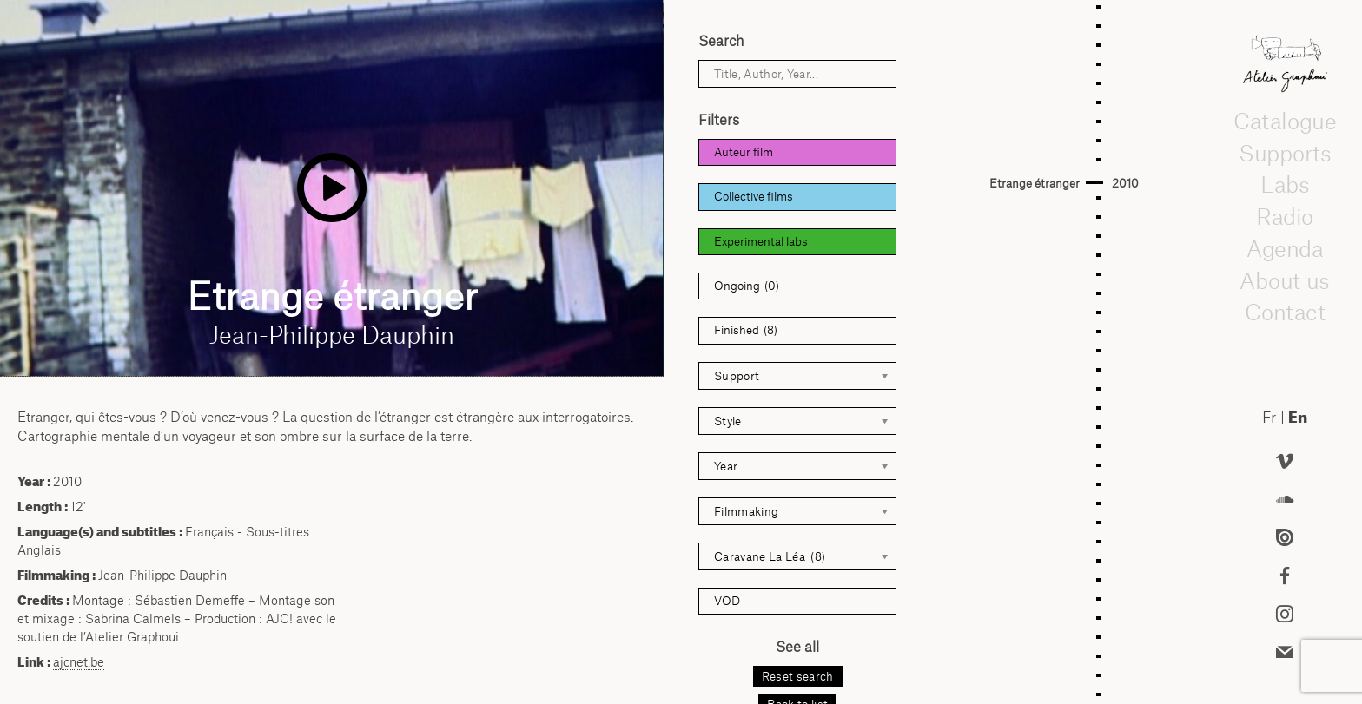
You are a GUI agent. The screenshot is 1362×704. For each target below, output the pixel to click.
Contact (1284, 312)
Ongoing (746, 286)
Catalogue (1284, 121)
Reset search (798, 676)
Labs (1284, 185)
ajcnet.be (78, 662)
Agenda (1284, 248)
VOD (727, 601)
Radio (1284, 216)
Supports (1285, 153)
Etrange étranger (1034, 183)
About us (1285, 280)
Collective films (753, 196)
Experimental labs (761, 241)
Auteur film (743, 152)
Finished (745, 330)
